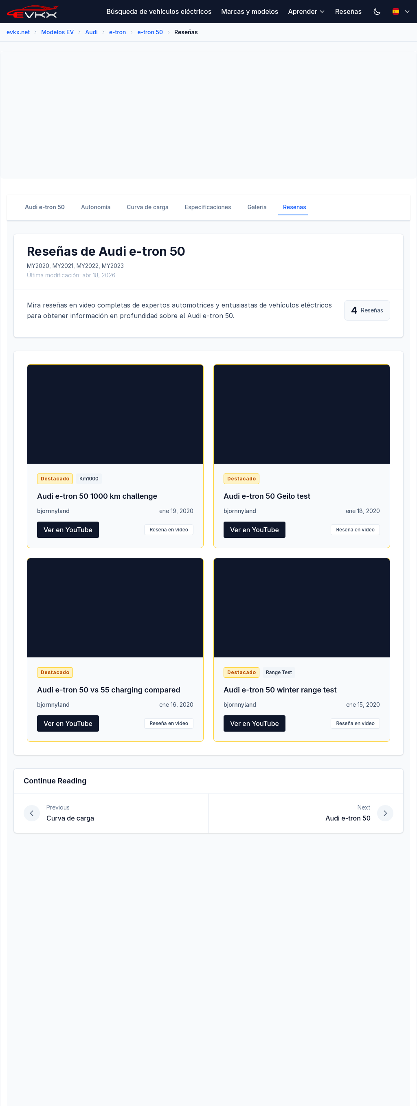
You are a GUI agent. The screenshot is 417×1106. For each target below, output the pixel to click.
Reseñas (348, 11)
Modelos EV (57, 32)
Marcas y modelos (249, 11)
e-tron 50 (150, 32)
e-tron (117, 32)
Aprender (306, 11)
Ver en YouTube (68, 530)
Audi (91, 32)
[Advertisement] (208, 115)
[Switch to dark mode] (377, 11)
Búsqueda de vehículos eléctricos (159, 11)
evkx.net (18, 32)
